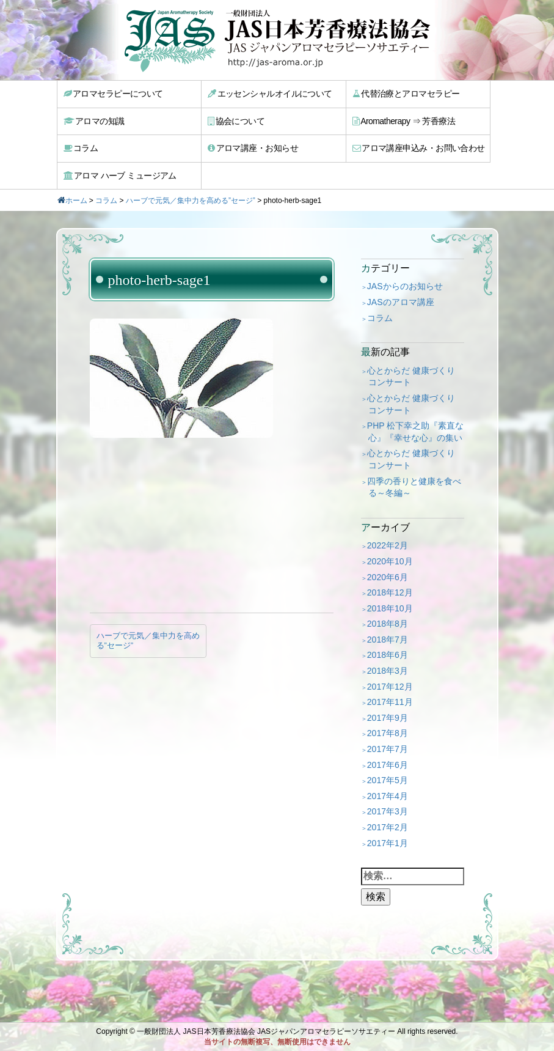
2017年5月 (387, 780)
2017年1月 (387, 843)
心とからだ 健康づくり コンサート (411, 377)
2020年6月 (387, 577)
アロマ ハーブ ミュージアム (120, 175)
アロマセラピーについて (113, 93)
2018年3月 (387, 671)
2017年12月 (390, 686)
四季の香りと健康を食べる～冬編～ (414, 487)
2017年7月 (387, 749)
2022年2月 (387, 545)
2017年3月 (387, 811)
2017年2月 (387, 827)
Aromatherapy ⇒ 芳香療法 (404, 121)
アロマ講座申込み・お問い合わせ (418, 148)
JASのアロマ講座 (400, 302)
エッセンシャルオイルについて (270, 93)
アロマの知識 (94, 121)
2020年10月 (390, 561)
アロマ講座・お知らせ (253, 148)
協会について (236, 121)
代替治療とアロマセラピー (406, 93)
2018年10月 (390, 608)
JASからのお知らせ (405, 286)
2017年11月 (390, 702)
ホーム (76, 200)
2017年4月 (387, 796)
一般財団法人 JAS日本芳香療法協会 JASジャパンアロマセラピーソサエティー (266, 1031)
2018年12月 (390, 592)
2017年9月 (387, 718)
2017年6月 (387, 765)
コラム (81, 148)
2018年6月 (387, 655)
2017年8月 (387, 733)
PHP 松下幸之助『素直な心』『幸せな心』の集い (415, 432)
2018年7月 (387, 639)
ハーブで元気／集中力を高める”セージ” (190, 200)
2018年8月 (387, 624)
